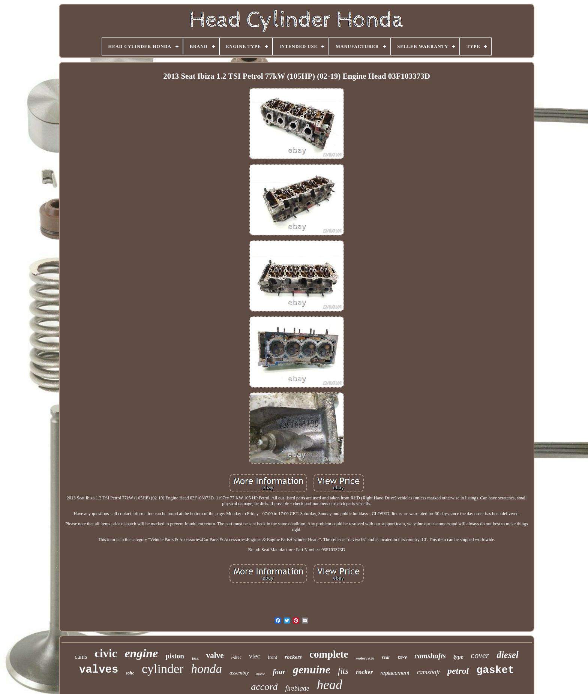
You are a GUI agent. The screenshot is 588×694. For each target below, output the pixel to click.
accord (264, 686)
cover (480, 655)
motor (260, 674)
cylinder (162, 669)
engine (141, 653)
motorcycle (365, 658)
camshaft (428, 672)
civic (105, 653)
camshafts (430, 656)
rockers (293, 657)
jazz (195, 658)
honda (206, 669)
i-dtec (236, 657)
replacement (394, 673)
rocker (364, 672)
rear (386, 657)
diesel (507, 655)
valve (215, 655)
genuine (311, 669)
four (279, 672)
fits (343, 671)
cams (81, 657)
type (458, 657)
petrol (458, 671)
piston (174, 656)
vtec (254, 656)
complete (328, 654)
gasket (495, 670)
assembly (239, 673)
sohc (130, 673)
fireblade (297, 688)
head (329, 685)
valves (98, 670)
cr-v (402, 657)
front (272, 657)
